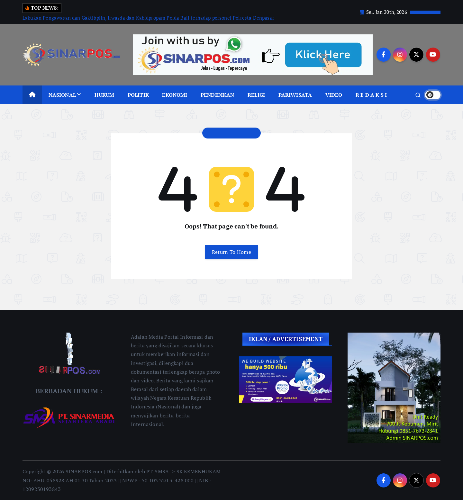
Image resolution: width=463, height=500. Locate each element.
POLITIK (138, 94)
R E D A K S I (371, 94)
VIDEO (333, 94)
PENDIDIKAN (217, 94)
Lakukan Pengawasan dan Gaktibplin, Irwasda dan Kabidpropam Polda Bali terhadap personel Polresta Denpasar (148, 17)
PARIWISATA (295, 94)
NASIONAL (62, 94)
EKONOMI (174, 94)
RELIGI (256, 94)
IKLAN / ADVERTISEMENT (285, 339)
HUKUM (104, 94)
